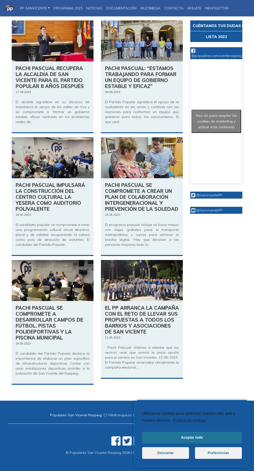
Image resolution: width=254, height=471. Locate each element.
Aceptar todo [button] (192, 437)
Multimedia (150, 8)
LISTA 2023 (216, 36)
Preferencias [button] (218, 453)
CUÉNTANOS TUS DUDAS (217, 25)
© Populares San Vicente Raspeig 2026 (98, 452)
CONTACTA (173, 8)
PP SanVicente (33, 8)
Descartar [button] (166, 453)
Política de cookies (189, 420)
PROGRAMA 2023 (68, 8)
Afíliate (194, 8)
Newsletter (216, 8)
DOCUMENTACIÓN (121, 8)
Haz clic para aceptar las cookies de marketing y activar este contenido (216, 121)
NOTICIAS (94, 8)
